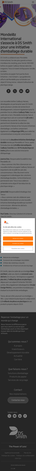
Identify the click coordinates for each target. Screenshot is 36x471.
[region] (18, 235)
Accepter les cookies (18, 243)
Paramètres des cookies (18, 248)
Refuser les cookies (18, 238)
